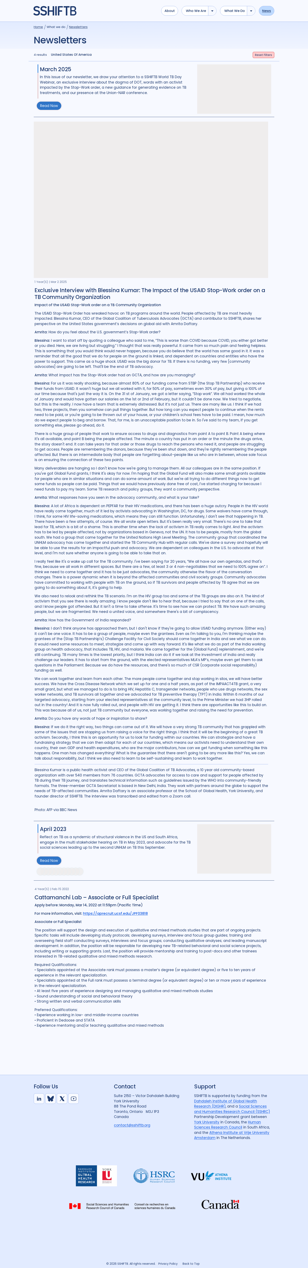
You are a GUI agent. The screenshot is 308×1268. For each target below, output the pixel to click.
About (169, 10)
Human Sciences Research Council (227, 1125)
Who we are (196, 10)
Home (38, 27)
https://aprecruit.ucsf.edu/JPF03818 (115, 913)
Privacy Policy (168, 1264)
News (266, 10)
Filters (263, 55)
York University (206, 1122)
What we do (234, 10)
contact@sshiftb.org (132, 1125)
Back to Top (191, 1264)
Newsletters (78, 27)
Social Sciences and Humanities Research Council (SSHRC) (232, 1109)
